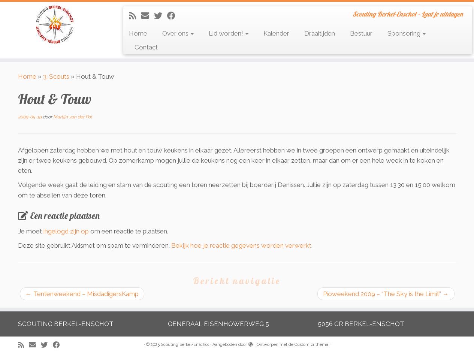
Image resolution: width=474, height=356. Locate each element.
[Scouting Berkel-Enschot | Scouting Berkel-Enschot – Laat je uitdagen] (54, 24)
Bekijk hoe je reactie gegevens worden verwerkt (241, 245)
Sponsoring (406, 33)
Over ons (178, 33)
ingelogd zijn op (66, 231)
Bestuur (361, 33)
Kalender (276, 33)
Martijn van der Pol (72, 117)
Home (138, 33)
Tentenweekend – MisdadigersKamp (82, 294)
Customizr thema (311, 344)
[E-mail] (147, 16)
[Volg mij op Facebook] (173, 16)
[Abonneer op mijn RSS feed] (135, 16)
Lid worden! (228, 33)
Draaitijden (319, 33)
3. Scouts (56, 76)
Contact (146, 47)
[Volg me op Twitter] (160, 16)
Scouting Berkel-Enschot (185, 344)
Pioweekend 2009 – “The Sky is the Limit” (386, 294)
